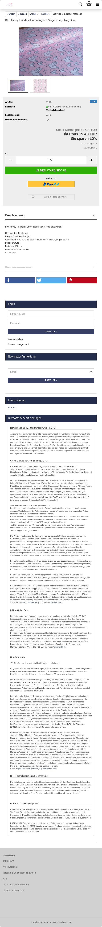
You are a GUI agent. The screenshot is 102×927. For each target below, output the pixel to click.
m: (6, 153)
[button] (10, 160)
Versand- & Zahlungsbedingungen (19, 872)
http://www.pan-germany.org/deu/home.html (35, 769)
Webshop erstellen (40, 922)
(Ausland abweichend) (55, 110)
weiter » (34, 14)
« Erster (11, 14)
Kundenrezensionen (19, 267)
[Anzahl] (51, 160)
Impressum (8, 861)
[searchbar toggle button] (80, 4)
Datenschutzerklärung (13, 890)
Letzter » (45, 14)
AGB (5, 878)
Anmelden (51, 331)
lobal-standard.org (31, 602)
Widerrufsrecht (10, 866)
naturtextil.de (55, 602)
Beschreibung (15, 215)
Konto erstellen (15, 339)
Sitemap (12, 407)
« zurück (22, 14)
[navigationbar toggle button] (97, 4)
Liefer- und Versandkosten (16, 884)
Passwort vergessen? (18, 344)
